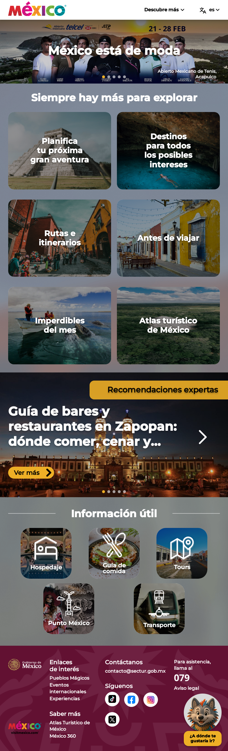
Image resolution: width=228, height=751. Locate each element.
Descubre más (164, 9)
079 (182, 678)
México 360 (62, 736)
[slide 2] (109, 77)
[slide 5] (124, 77)
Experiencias (64, 698)
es (210, 10)
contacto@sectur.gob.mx (135, 671)
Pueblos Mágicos (69, 678)
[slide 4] (119, 77)
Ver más (32, 472)
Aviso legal (186, 688)
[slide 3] (114, 77)
